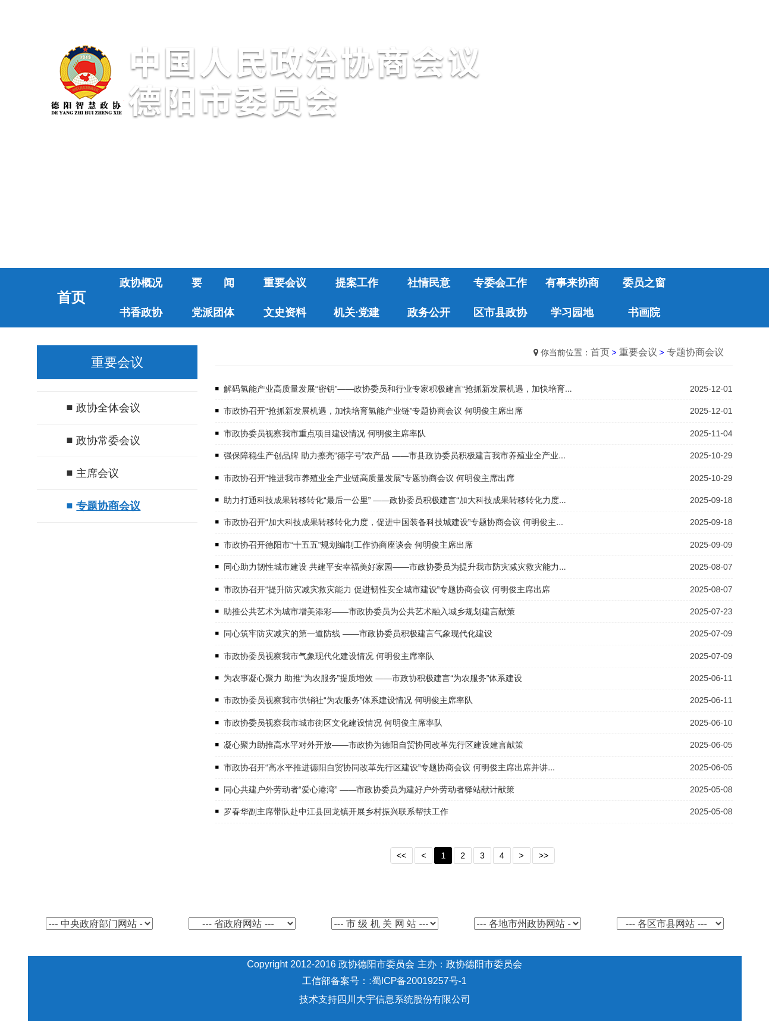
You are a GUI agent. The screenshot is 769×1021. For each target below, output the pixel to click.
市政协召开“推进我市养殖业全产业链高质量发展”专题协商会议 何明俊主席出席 (369, 478)
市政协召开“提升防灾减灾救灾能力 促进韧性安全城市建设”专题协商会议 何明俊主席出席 (387, 589)
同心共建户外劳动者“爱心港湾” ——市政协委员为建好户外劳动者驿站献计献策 (369, 789)
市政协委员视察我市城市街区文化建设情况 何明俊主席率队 (333, 722)
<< (401, 855)
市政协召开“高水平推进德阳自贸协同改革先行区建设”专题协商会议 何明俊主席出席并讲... (389, 767)
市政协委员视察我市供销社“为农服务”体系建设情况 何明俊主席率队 (348, 700)
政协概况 (141, 283)
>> (543, 855)
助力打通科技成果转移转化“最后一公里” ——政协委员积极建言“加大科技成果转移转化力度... (395, 500)
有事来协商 (572, 283)
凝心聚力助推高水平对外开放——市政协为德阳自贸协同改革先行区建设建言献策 (373, 745)
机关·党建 (356, 313)
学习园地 (572, 313)
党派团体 (213, 313)
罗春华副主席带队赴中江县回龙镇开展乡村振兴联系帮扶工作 (336, 811)
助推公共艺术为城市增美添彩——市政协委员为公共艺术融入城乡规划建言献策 (369, 611)
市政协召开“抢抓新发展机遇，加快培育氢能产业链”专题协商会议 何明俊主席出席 (373, 411)
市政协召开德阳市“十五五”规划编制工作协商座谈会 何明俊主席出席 (348, 544)
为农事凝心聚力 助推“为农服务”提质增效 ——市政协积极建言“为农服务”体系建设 (373, 678)
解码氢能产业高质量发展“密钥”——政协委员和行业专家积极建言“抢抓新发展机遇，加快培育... (398, 389)
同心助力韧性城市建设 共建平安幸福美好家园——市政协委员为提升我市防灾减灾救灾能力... (395, 567)
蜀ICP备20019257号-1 (419, 981)
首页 (600, 352)
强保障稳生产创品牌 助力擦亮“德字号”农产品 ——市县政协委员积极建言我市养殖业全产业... (395, 455)
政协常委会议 (108, 441)
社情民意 (428, 283)
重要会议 (284, 283)
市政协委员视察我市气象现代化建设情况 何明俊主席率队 (329, 656)
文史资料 (284, 313)
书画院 (644, 313)
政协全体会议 (108, 408)
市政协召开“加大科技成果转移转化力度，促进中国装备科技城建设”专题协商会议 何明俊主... (393, 522)
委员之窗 (644, 283)
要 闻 (213, 283)
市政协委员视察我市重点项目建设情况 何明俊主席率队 (325, 433)
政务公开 (428, 313)
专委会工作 (500, 283)
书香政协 (141, 313)
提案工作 (356, 283)
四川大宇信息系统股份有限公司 (403, 999)
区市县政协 (500, 313)
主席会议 (97, 473)
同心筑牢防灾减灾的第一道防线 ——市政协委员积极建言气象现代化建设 (358, 633)
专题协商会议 (108, 506)
